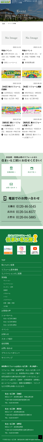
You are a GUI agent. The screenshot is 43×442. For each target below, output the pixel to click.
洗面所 (5, 290)
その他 (5, 306)
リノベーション (8, 284)
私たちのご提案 (7, 265)
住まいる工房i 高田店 (10, 322)
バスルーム (6, 293)
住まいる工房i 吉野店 (10, 325)
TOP (3, 23)
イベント (5, 329)
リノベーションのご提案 (11, 273)
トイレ (5, 296)
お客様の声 (6, 311)
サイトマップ (6, 358)
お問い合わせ (6, 348)
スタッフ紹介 (6, 339)
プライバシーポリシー (10, 353)
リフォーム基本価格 (9, 270)
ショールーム (6, 315)
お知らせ (5, 334)
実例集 (4, 277)
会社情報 (5, 344)
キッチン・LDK (8, 287)
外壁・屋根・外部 (8, 303)
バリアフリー (7, 300)
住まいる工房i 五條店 (10, 318)
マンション (6, 280)
